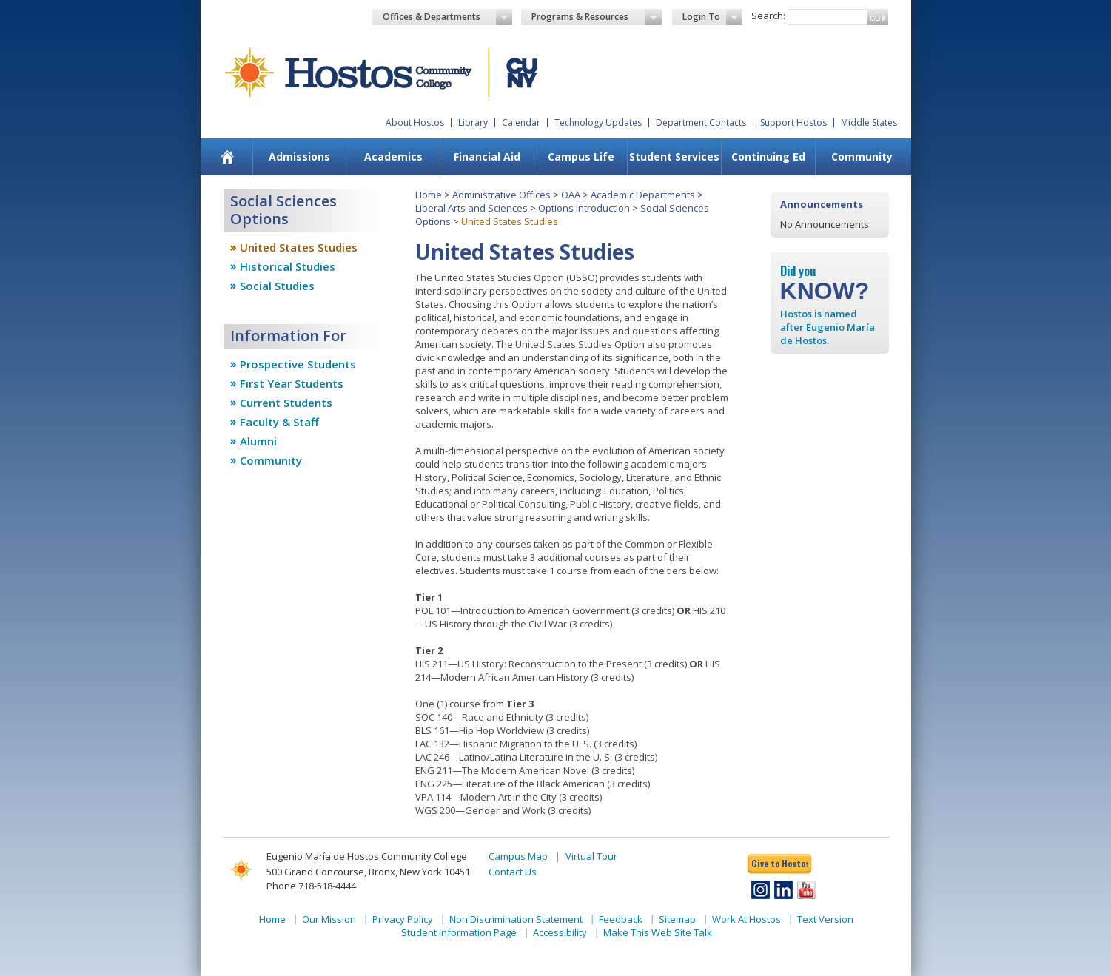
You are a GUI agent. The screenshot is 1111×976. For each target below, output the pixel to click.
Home (428, 194)
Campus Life (581, 156)
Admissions (299, 156)
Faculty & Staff (279, 421)
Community (862, 156)
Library (473, 122)
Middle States (869, 122)
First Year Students (291, 383)
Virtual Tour (591, 856)
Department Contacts (701, 122)
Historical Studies (287, 266)
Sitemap (677, 919)
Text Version (825, 919)
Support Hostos (793, 122)
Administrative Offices (501, 194)
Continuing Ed (768, 156)
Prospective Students (298, 364)
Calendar (521, 122)
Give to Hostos (779, 863)
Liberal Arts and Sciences (471, 208)
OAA (570, 194)
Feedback (620, 919)
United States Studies (299, 247)
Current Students (286, 402)
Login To (712, 17)
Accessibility (560, 932)
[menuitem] (227, 156)
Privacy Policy (402, 919)
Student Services (674, 156)
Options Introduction (584, 208)
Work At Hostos (746, 919)
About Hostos (415, 122)
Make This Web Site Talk (657, 932)
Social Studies (277, 285)
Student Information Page (459, 932)
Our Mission (329, 919)
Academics (393, 156)
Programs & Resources (596, 17)
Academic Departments (643, 194)
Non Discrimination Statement (516, 919)
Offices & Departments (448, 17)
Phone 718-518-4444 (311, 885)
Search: (768, 15)
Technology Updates (598, 122)
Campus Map (518, 856)
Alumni (258, 441)
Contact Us (513, 871)
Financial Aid (487, 156)
